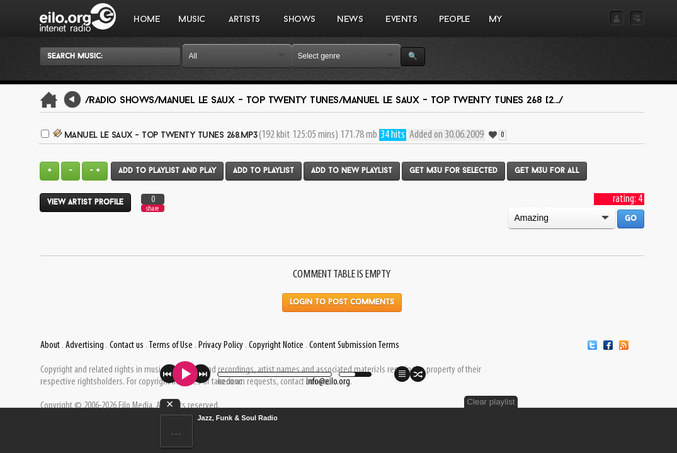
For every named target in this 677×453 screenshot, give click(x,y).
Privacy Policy (220, 345)
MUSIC (192, 25)
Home (147, 20)
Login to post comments (342, 302)
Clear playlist (614, 401)
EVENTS (401, 25)
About (50, 345)
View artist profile (85, 202)
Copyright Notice (276, 345)
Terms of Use (171, 345)
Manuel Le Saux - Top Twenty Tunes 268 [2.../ (452, 101)
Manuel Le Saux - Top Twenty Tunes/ (250, 101)
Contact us (127, 345)
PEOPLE (454, 20)
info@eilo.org (328, 382)
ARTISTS (245, 25)
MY (497, 25)
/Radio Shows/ (122, 101)
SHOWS (299, 25)
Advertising (84, 345)
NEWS (350, 25)
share (152, 208)
